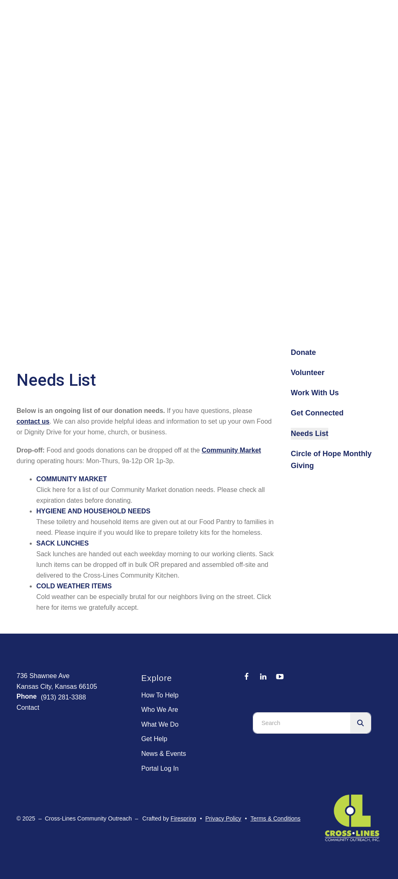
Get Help (154, 738)
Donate (303, 352)
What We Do (159, 724)
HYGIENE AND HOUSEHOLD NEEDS (93, 511)
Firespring (183, 818)
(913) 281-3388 (63, 697)
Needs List (309, 433)
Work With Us (315, 393)
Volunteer (308, 372)
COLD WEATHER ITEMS (74, 586)
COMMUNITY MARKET (71, 479)
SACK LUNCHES (62, 543)
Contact (27, 707)
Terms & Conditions (275, 818)
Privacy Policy (223, 818)
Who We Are (159, 709)
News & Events (163, 753)
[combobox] (301, 723)
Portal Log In (160, 768)
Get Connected (317, 413)
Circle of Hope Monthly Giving (331, 460)
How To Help (159, 695)
